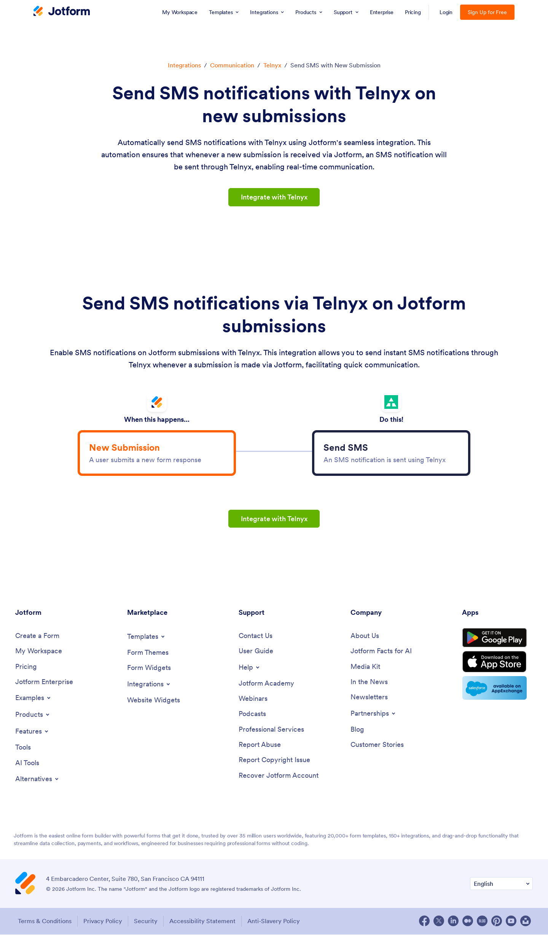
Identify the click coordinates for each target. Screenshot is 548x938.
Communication (232, 65)
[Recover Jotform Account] (279, 779)
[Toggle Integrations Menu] (149, 687)
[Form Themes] (148, 656)
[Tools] (23, 751)
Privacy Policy (102, 924)
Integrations (184, 65)
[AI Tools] (27, 766)
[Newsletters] (369, 700)
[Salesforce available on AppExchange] (497, 693)
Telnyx (272, 65)
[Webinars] (253, 702)
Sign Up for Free (487, 12)
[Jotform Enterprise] (44, 685)
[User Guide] (256, 654)
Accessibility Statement (204, 924)
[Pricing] (26, 670)
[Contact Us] (255, 639)
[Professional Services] (271, 733)
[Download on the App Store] (497, 667)
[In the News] (369, 685)
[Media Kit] (365, 670)
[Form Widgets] (149, 671)
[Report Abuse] (260, 748)
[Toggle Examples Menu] (33, 701)
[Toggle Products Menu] (33, 718)
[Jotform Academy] (266, 686)
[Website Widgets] (153, 703)
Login (446, 12)
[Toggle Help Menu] (250, 670)
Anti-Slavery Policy (276, 924)
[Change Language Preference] (501, 887)
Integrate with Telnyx (274, 197)
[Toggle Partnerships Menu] (373, 716)
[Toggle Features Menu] (32, 734)
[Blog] (357, 733)
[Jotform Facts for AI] (381, 654)
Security (146, 924)
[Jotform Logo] (61, 12)
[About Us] (364, 639)
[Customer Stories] (377, 748)
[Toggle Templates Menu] (146, 639)
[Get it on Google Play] (497, 641)
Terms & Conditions (44, 924)
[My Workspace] (38, 654)
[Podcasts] (252, 717)
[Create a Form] (37, 639)
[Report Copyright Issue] (274, 764)
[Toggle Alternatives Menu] (37, 782)
